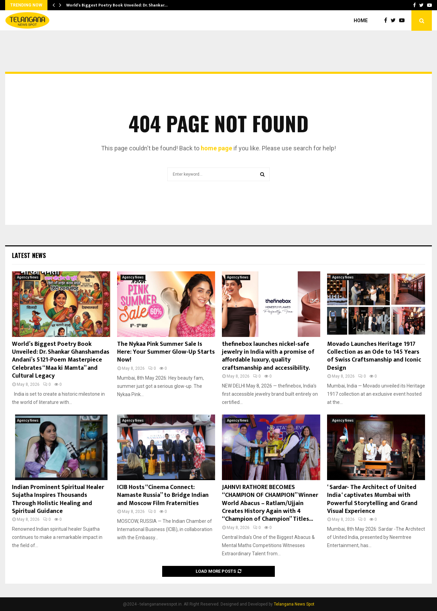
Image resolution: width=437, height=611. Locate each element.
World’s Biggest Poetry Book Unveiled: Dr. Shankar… (117, 5)
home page (216, 148)
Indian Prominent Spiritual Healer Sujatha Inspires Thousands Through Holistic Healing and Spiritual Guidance (58, 499)
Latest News (29, 255)
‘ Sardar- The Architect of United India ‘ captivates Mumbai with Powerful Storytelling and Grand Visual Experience (372, 499)
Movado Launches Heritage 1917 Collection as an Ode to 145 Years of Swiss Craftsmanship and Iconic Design (374, 356)
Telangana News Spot (294, 604)
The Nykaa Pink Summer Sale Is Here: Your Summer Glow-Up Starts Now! (166, 352)
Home (361, 20)
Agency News (28, 277)
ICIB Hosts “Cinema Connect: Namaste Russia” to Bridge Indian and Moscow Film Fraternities (163, 495)
